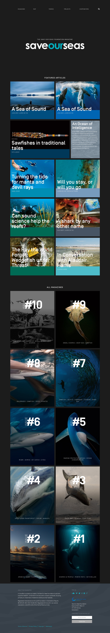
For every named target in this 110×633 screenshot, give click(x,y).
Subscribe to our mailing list (81, 613)
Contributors (84, 9)
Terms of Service (22, 626)
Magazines (21, 9)
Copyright (41, 626)
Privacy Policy (33, 626)
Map (34, 9)
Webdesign (49, 626)
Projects (67, 9)
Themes (51, 9)
